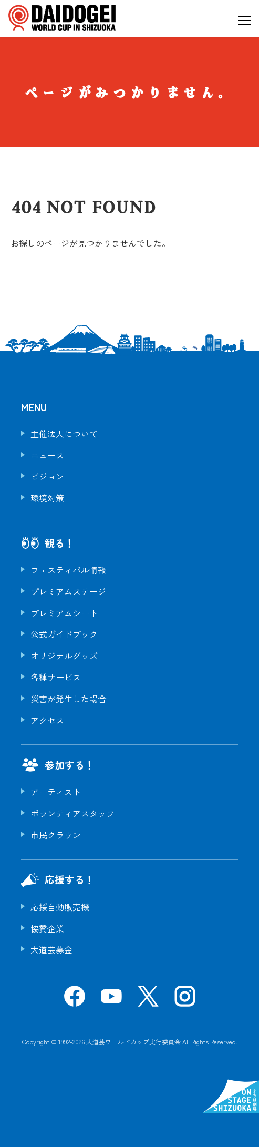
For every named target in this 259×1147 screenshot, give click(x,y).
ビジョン (47, 476)
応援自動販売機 (59, 906)
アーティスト (55, 791)
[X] (148, 1000)
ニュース (47, 455)
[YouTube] (111, 1000)
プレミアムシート (64, 613)
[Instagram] (184, 1000)
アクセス (47, 720)
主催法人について (64, 433)
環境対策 (47, 497)
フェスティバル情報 (68, 570)
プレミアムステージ (68, 591)
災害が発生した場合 (68, 698)
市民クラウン (55, 834)
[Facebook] (74, 1000)
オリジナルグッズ (64, 655)
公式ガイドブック (64, 634)
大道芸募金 (51, 949)
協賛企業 (47, 928)
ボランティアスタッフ (72, 813)
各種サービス (55, 677)
